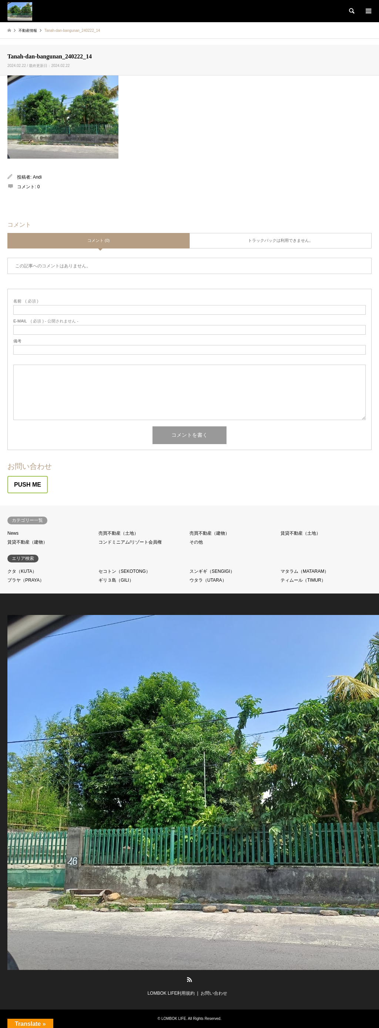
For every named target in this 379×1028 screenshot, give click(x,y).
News (13, 533)
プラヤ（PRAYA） (25, 580)
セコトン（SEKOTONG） (124, 571)
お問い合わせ (214, 993)
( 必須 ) (25, 301)
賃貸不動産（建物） (27, 542)
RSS (189, 979)
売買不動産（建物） (209, 533)
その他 (196, 542)
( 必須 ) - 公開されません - (45, 321)
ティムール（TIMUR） (303, 580)
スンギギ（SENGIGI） (212, 571)
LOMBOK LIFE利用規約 (171, 993)
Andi (37, 177)
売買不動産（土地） (118, 533)
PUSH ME (27, 484)
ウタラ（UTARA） (208, 580)
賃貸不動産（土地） (301, 533)
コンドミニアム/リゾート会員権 (130, 542)
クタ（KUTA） (22, 571)
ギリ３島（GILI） (116, 580)
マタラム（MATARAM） (305, 571)
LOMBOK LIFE (173, 1019)
